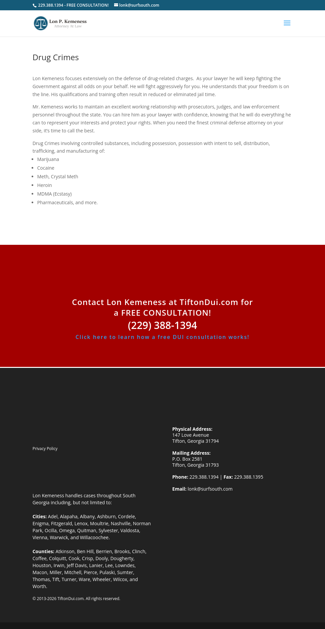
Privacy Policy (45, 448)
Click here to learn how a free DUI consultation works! (162, 337)
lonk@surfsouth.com (209, 489)
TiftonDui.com (71, 598)
